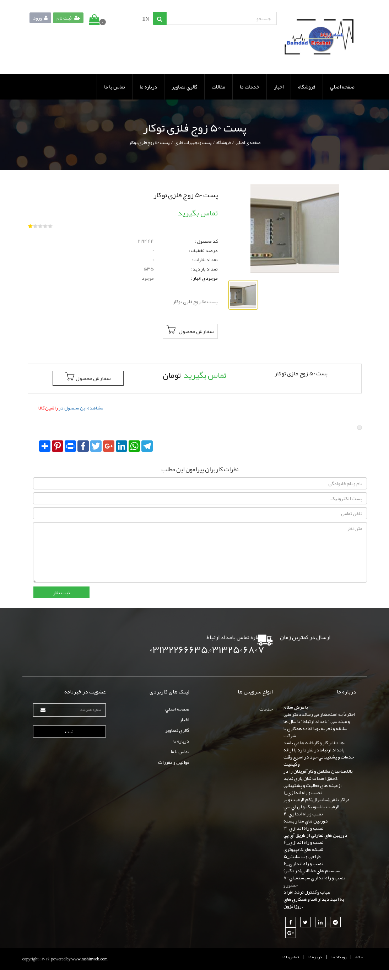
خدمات (266, 709)
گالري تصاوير (184, 86)
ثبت (69, 731)
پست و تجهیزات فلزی (192, 142)
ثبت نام (68, 18)
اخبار (278, 86)
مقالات (218, 86)
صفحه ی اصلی (248, 142)
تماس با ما (114, 86)
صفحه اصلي (342, 86)
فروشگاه (306, 86)
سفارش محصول (190, 331)
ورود (40, 18)
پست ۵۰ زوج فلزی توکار (149, 142)
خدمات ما (249, 86)
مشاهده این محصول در (70, 408)
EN (145, 19)
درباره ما (148, 86)
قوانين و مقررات (173, 762)
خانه (359, 957)
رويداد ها (338, 957)
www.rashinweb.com (89, 959)
